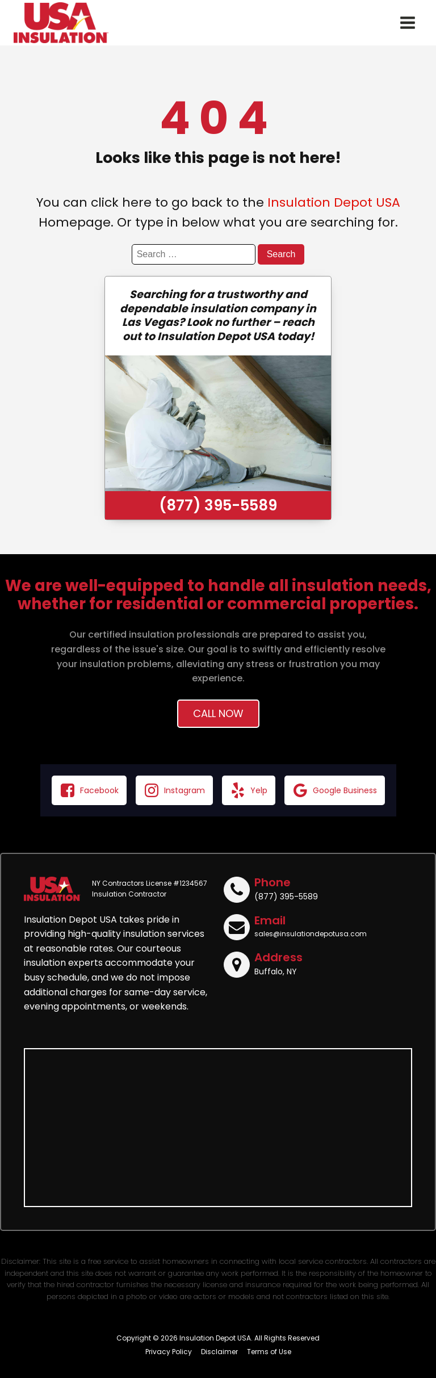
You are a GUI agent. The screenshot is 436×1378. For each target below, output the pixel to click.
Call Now (218, 713)
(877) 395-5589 (218, 505)
